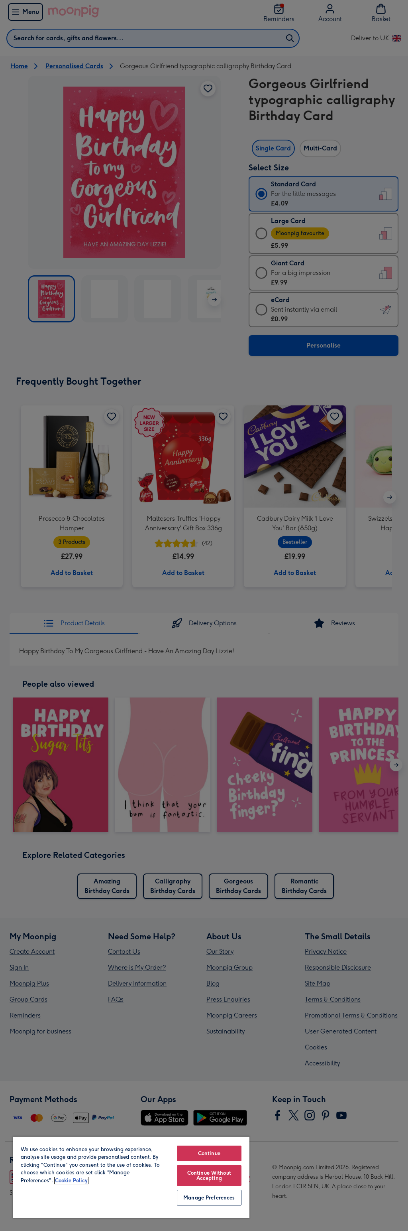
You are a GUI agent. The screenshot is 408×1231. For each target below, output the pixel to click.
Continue (209, 1153)
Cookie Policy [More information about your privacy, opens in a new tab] (71, 1181)
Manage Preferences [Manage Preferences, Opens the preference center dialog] (209, 1198)
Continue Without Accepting (209, 1175)
